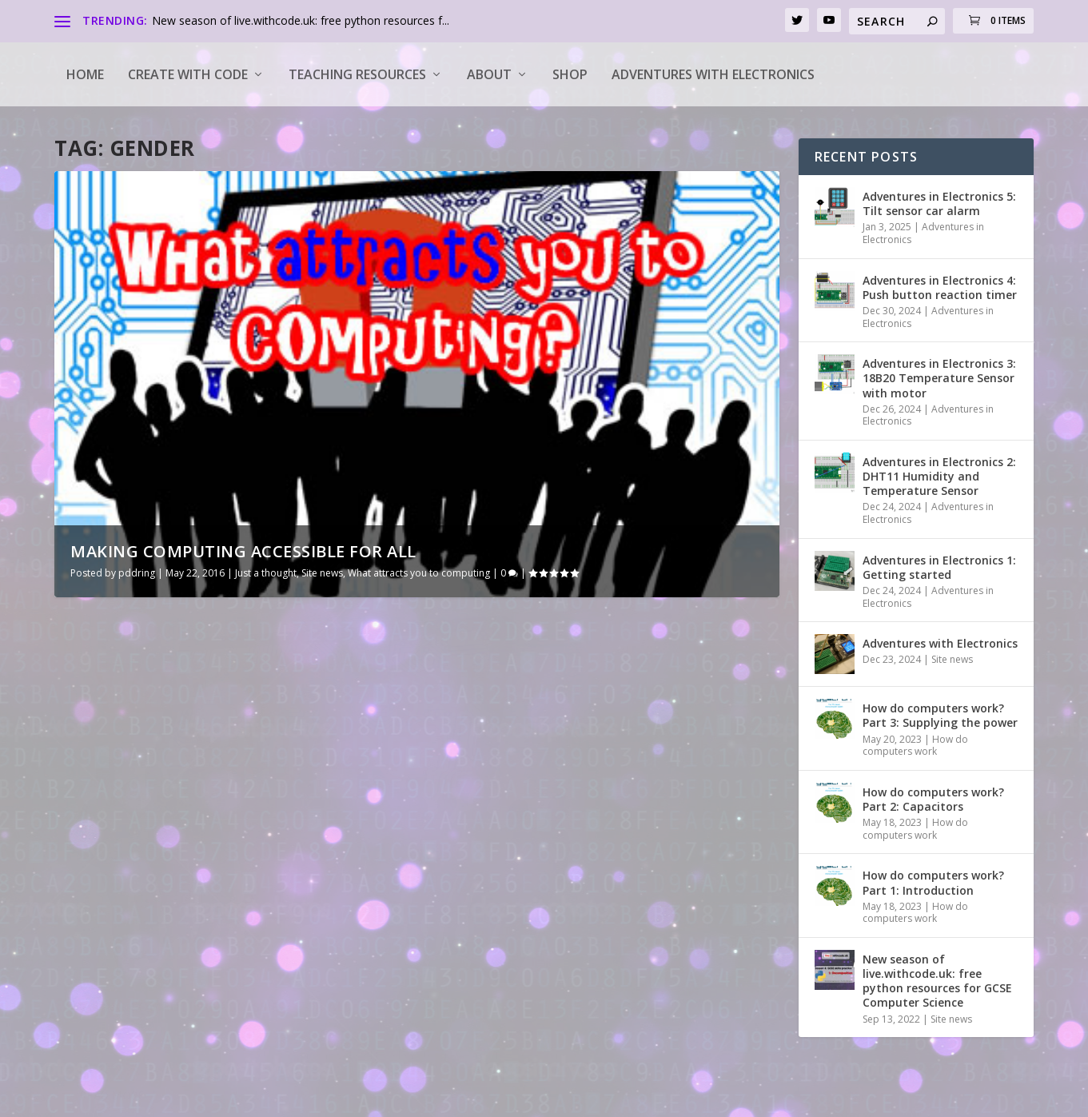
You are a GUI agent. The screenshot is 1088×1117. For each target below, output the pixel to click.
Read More (112, 1028)
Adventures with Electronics (713, 74)
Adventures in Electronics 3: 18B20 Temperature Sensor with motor (939, 378)
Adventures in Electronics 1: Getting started (939, 567)
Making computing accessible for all (243, 551)
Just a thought (266, 573)
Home (85, 74)
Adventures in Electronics (923, 233)
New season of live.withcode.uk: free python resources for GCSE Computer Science (937, 981)
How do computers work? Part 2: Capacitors (933, 799)
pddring (136, 573)
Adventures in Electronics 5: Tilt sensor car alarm (939, 203)
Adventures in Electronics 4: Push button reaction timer (940, 287)
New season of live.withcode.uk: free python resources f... (300, 20)
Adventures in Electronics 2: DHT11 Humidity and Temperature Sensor (939, 476)
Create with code (188, 74)
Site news (322, 573)
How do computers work (915, 745)
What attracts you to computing (419, 573)
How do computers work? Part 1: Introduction (933, 882)
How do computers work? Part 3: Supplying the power (940, 715)
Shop (570, 74)
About (489, 74)
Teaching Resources (357, 74)
